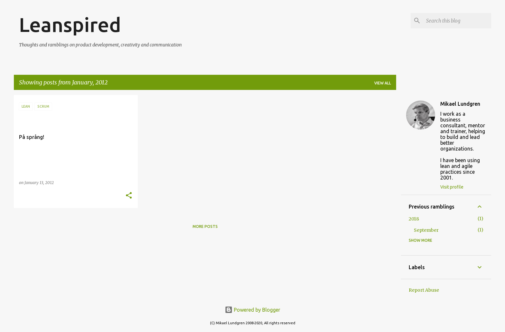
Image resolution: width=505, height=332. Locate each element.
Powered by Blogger (252, 310)
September (426, 230)
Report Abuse (424, 290)
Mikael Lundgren (460, 104)
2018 (414, 219)
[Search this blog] (457, 20)
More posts (205, 226)
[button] (129, 195)
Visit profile (451, 187)
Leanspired (70, 24)
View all (382, 83)
